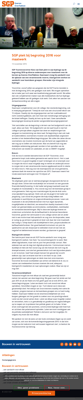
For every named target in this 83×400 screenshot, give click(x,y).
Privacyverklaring (41, 393)
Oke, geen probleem (28, 388)
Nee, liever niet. (56, 388)
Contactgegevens (9, 360)
